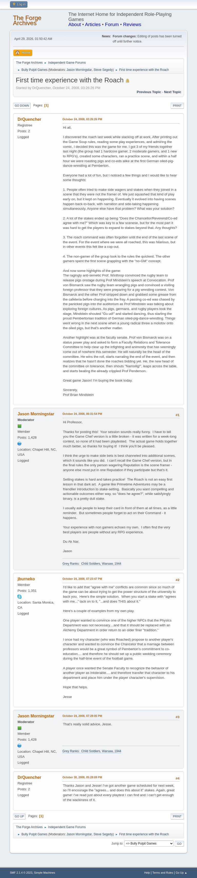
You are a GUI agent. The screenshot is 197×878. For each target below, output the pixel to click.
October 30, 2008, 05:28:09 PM (82, 777)
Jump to (117, 843)
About (74, 24)
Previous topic (149, 92)
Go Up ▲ (181, 872)
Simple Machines (44, 872)
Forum (112, 24)
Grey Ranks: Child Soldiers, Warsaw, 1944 (91, 563)
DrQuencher (29, 119)
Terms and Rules (162, 872)
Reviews (132, 24)
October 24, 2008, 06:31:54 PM (82, 413)
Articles (93, 24)
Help (147, 872)
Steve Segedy (103, 70)
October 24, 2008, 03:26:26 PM (82, 119)
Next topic (172, 92)
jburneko (26, 579)
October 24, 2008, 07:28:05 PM (82, 715)
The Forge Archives (27, 20)
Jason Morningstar (79, 70)
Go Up (19, 816)
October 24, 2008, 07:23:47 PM (82, 578)
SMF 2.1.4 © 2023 (21, 872)
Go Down (22, 105)
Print (177, 105)
